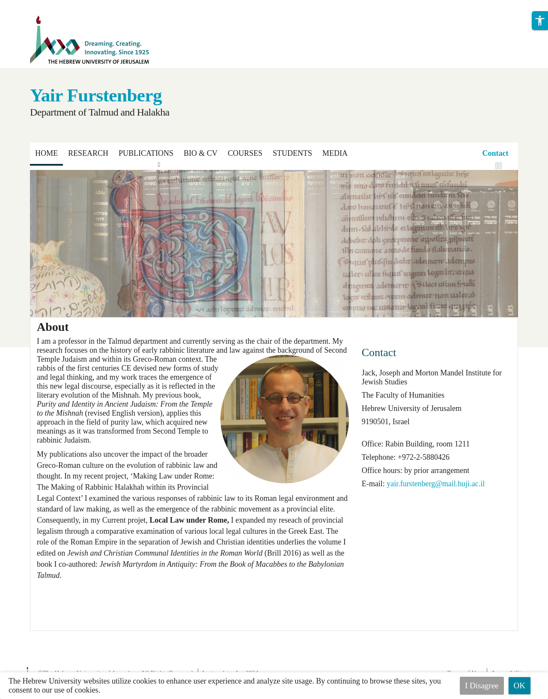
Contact (495, 153)
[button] (540, 20)
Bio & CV (200, 153)
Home (46, 153)
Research (88, 153)
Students (292, 153)
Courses (245, 153)
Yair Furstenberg (96, 95)
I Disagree (482, 685)
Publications (146, 153)
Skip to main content (32, 5)
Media (335, 153)
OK (519, 685)
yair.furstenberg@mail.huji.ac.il (436, 483)
